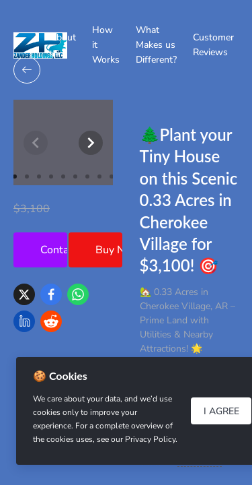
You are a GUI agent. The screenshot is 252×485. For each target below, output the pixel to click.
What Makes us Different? (156, 45)
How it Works (106, 45)
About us (63, 45)
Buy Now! (108, 250)
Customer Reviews (213, 45)
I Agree (221, 411)
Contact (53, 250)
